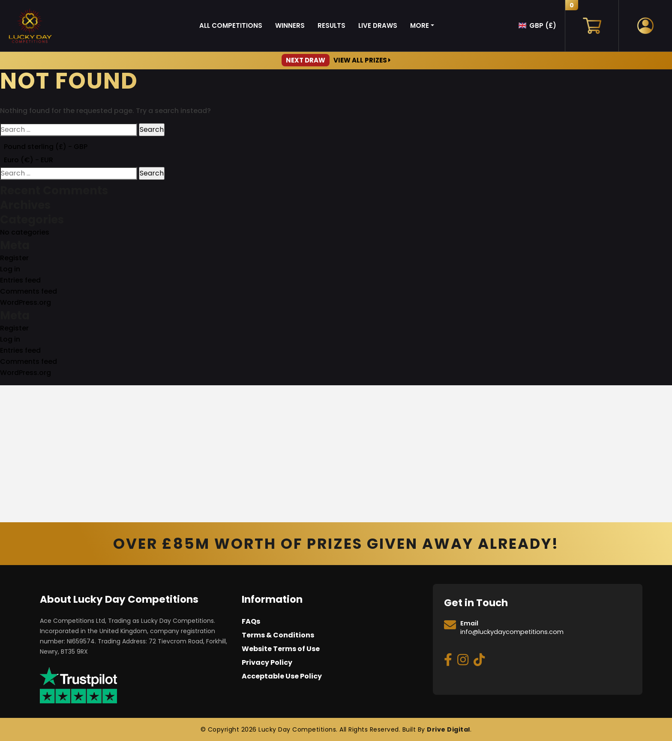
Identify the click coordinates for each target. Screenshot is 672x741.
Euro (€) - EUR (28, 160)
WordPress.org (25, 302)
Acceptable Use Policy (282, 676)
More (419, 25)
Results (331, 25)
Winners (290, 25)
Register (14, 258)
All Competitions (230, 25)
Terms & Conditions (278, 635)
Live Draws (377, 25)
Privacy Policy (267, 662)
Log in (10, 269)
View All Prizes (336, 60)
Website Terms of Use (281, 649)
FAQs (251, 621)
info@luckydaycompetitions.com (512, 632)
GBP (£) (542, 25)
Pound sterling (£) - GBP (45, 147)
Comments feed (28, 291)
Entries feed (20, 280)
